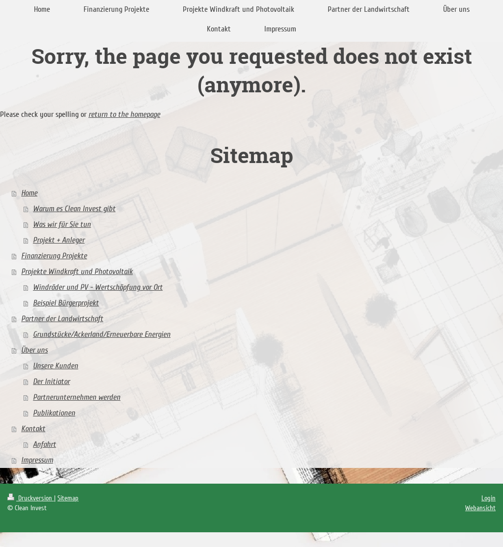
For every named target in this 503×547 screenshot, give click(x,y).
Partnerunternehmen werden (76, 397)
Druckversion (30, 498)
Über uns (34, 350)
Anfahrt (44, 444)
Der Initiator (51, 381)
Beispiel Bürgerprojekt (66, 303)
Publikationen (54, 413)
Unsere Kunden (55, 365)
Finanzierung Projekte (54, 255)
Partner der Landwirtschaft (62, 318)
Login (488, 498)
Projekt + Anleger (58, 240)
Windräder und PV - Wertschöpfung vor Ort (98, 287)
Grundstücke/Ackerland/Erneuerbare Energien (101, 334)
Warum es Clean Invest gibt (74, 208)
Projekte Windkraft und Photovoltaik (77, 271)
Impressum (37, 460)
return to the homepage (124, 114)
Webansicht (480, 508)
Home (29, 193)
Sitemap (68, 498)
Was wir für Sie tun (62, 224)
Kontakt (33, 428)
